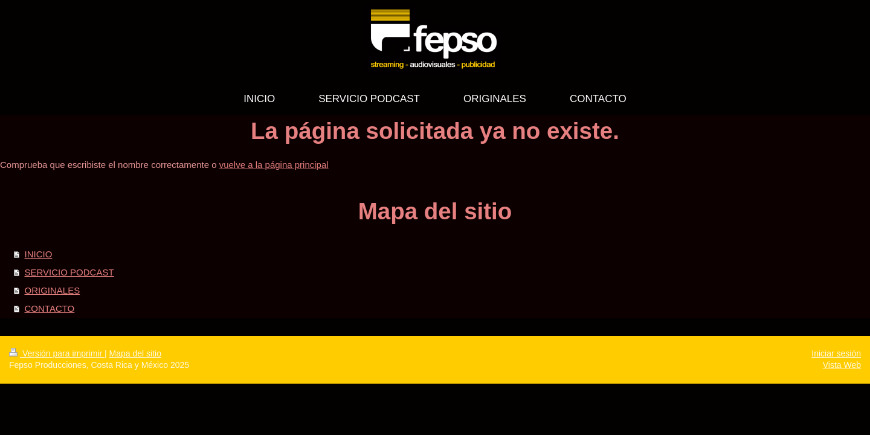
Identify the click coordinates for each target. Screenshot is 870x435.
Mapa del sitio (135, 353)
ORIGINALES (52, 290)
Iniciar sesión (836, 353)
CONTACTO (50, 308)
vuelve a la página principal (274, 165)
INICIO (39, 254)
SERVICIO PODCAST (69, 272)
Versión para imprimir (57, 353)
